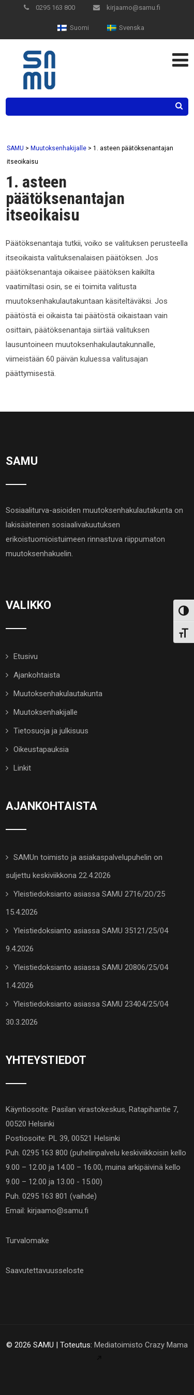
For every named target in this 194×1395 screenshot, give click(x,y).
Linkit (22, 768)
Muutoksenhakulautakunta (57, 693)
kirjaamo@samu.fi (126, 7)
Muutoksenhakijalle (45, 712)
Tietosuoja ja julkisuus (50, 730)
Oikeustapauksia (41, 749)
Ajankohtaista (36, 675)
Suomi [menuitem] (79, 28)
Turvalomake (27, 1240)
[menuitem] (73, 27)
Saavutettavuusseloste (45, 1270)
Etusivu (25, 656)
